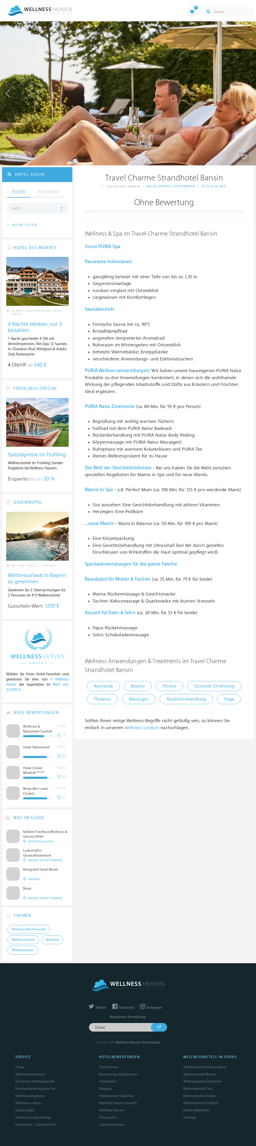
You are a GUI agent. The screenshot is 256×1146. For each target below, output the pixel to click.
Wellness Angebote (30, 1096)
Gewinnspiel (24, 1110)
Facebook (123, 1008)
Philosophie (108, 1117)
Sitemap (189, 1117)
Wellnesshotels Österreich (202, 1081)
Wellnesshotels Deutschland (204, 1067)
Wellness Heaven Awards (118, 1103)
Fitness (169, 686)
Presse (19, 1067)
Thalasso (102, 699)
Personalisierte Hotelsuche (35, 1088)
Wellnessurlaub (23, 940)
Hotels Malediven (196, 1110)
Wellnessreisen (23, 950)
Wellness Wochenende (29, 929)
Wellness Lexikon (28, 1103)
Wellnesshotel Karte (30, 1074)
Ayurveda (103, 686)
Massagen (139, 699)
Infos (18, 156)
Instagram (151, 1008)
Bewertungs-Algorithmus (118, 1074)
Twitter (97, 1008)
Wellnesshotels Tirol (198, 1088)
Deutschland (214, 186)
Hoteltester (107, 1081)
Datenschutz (46, 1124)
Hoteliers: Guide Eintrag (33, 1117)
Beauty (138, 686)
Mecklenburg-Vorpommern (171, 186)
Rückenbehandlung (186, 699)
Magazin (105, 1088)
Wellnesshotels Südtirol (200, 1103)
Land (16, 208)
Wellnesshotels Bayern (199, 1074)
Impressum (23, 1124)
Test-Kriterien (109, 1067)
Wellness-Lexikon (142, 727)
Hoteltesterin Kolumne (116, 1096)
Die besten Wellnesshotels (34, 1081)
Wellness (52, 940)
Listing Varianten (111, 1124)
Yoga (229, 699)
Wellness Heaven (112, 1110)
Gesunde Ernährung (214, 686)
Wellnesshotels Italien (199, 1096)
